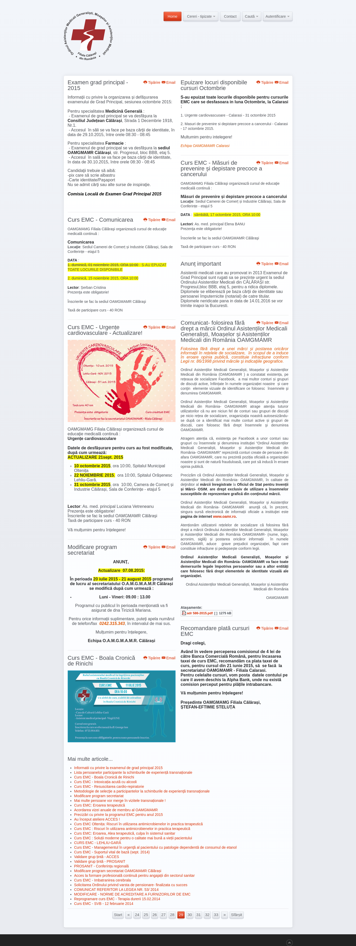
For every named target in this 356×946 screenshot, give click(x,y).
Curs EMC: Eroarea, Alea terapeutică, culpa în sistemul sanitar (124, 833)
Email (169, 82)
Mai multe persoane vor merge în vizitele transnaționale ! (120, 800)
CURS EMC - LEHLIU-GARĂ (97, 843)
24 (137, 914)
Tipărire (151, 82)
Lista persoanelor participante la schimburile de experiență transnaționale (133, 772)
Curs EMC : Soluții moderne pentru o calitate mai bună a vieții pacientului (133, 838)
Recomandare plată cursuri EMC (215, 631)
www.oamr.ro (224, 516)
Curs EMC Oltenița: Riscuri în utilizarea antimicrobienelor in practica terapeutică (138, 824)
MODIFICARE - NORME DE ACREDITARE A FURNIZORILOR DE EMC (132, 894)
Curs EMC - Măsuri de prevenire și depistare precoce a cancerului (221, 168)
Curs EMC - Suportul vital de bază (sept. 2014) (112, 852)
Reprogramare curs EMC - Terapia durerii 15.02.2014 (117, 899)
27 (163, 914)
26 (155, 914)
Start (118, 914)
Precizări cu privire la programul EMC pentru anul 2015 (118, 815)
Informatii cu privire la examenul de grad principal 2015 (118, 768)
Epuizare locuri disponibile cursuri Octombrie (214, 85)
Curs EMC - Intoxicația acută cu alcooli (105, 782)
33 (216, 914)
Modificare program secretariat (92, 550)
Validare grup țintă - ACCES (96, 857)
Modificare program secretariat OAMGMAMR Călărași (117, 871)
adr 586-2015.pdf (200, 613)
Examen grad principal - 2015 (98, 85)
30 (190, 914)
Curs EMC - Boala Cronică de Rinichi (101, 661)
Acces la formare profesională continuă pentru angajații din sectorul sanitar (134, 875)
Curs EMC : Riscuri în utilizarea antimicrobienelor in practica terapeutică (132, 829)
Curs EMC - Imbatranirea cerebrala (102, 880)
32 (207, 914)
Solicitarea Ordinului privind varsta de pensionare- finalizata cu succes (131, 885)
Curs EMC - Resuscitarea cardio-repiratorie (109, 786)
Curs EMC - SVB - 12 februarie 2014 (103, 904)
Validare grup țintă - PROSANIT (100, 861)
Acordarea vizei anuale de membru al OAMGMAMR (116, 810)
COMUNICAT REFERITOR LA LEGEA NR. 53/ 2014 (116, 889)
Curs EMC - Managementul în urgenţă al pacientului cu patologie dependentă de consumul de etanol (155, 847)
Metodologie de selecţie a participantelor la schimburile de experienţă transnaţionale (142, 791)
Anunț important (201, 263)
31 (198, 914)
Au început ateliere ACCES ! (97, 819)
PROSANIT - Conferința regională (101, 866)
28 (172, 914)
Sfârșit (236, 914)
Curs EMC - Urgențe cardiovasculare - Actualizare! (105, 330)
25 (146, 914)
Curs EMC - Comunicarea (100, 219)
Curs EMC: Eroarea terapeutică (99, 805)
